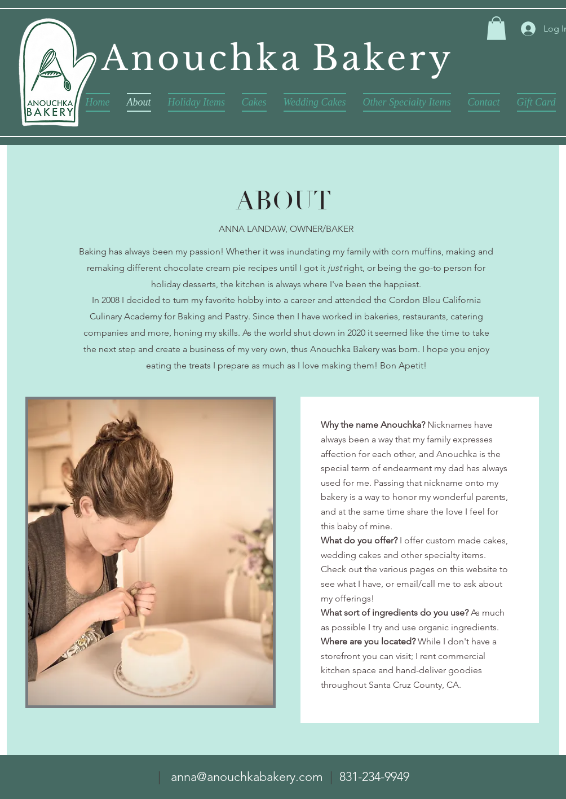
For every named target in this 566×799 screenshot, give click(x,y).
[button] (496, 28)
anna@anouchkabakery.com (247, 776)
